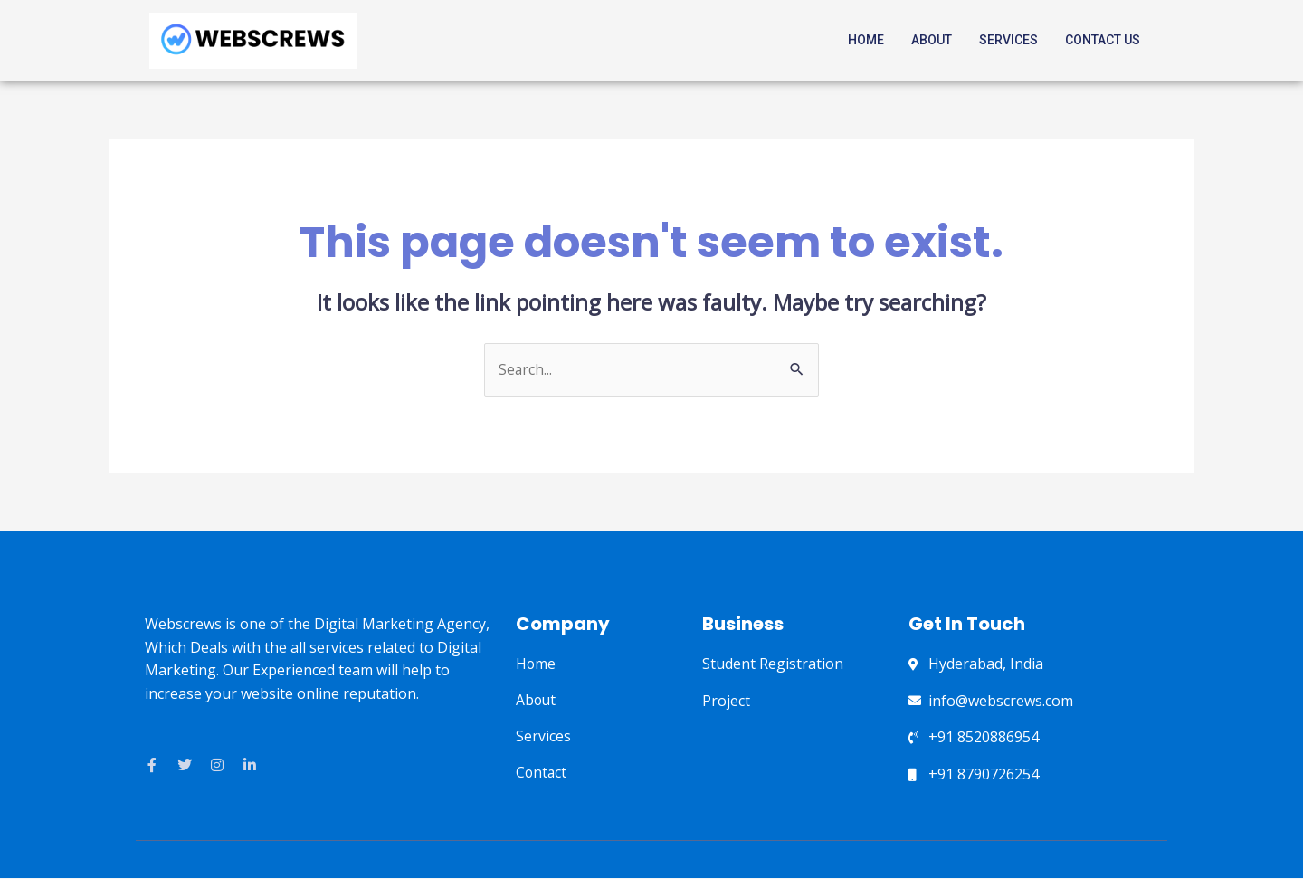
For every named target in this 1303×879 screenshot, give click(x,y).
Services (1008, 40)
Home (866, 40)
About (931, 40)
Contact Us (1102, 40)
